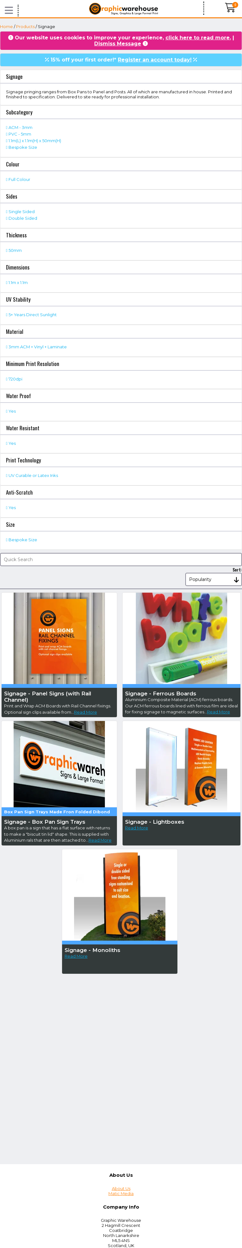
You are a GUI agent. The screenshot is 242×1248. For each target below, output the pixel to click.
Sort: (237, 569)
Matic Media (121, 1193)
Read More (85, 712)
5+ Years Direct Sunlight (33, 314)
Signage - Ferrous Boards (160, 693)
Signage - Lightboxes (154, 822)
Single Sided (22, 211)
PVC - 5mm (20, 133)
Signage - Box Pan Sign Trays (44, 822)
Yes (12, 411)
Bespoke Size (23, 147)
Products (25, 26)
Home (6, 26)
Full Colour (19, 179)
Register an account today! (155, 60)
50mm (15, 250)
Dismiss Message (117, 44)
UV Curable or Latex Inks (33, 475)
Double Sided (23, 218)
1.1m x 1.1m (18, 282)
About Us (121, 1188)
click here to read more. (198, 38)
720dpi (15, 378)
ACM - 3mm (20, 127)
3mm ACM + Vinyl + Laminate (38, 346)
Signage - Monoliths (92, 950)
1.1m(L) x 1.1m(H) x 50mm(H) (35, 140)
